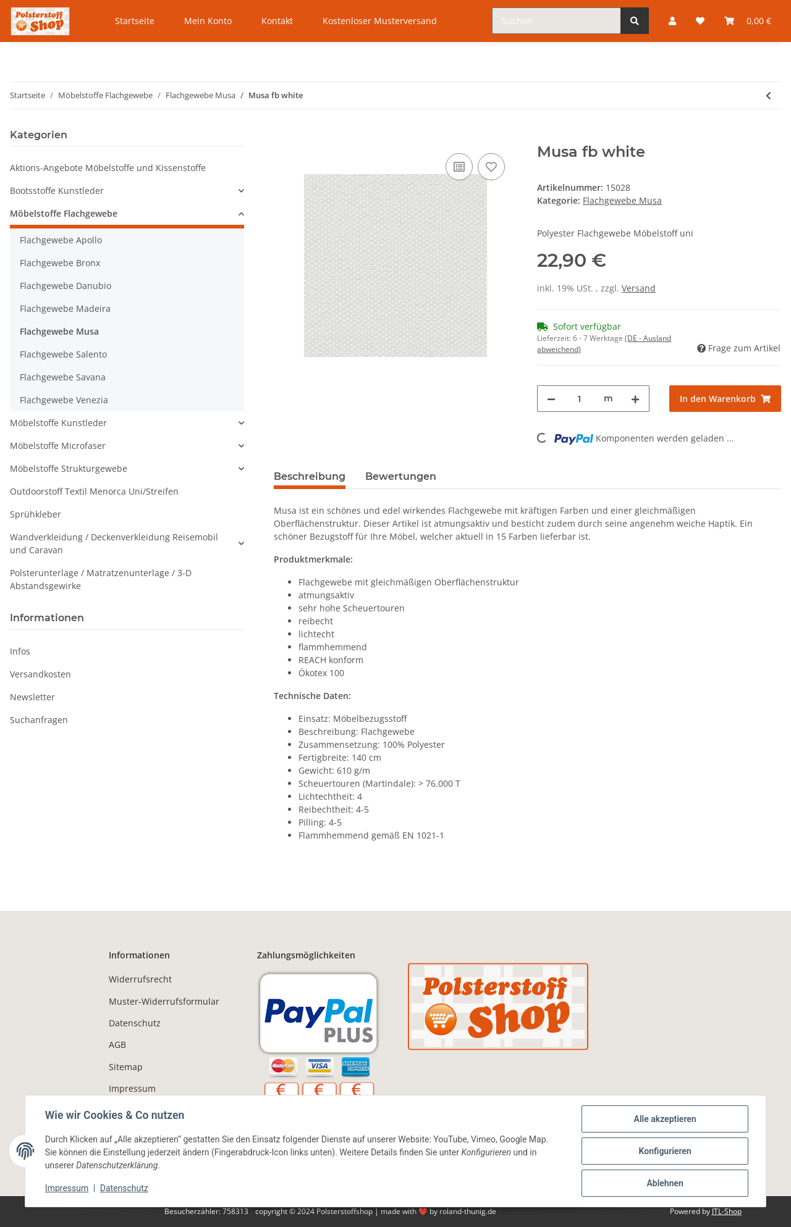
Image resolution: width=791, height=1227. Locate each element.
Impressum (132, 1088)
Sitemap (126, 1067)
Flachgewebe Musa (622, 200)
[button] (127, 190)
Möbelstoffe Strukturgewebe (68, 468)
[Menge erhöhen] (635, 398)
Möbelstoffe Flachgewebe (63, 213)
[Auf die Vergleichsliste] (459, 166)
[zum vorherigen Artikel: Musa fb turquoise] (768, 95)
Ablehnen (664, 1183)
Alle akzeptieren (664, 1119)
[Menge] (579, 398)
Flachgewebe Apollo (61, 240)
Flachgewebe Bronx (60, 263)
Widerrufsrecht (140, 979)
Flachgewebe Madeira (65, 308)
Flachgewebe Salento (63, 354)
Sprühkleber (35, 514)
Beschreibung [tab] (309, 476)
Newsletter (32, 697)
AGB (117, 1044)
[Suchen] (556, 20)
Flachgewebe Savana (63, 377)
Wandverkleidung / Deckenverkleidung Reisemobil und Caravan (114, 543)
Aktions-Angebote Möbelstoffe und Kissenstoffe (108, 168)
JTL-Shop (727, 1211)
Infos (20, 651)
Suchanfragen (39, 720)
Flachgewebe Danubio (65, 285)
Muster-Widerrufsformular (164, 1001)
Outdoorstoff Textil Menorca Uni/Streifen (94, 491)
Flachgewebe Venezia (64, 400)
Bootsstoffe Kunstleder (57, 190)
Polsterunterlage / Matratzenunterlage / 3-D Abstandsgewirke (101, 579)
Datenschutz (135, 1023)
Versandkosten (40, 674)
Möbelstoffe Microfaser (58, 445)
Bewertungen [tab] (400, 476)
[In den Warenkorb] (284, 136)
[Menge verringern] (551, 398)
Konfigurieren (664, 1151)
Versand (639, 288)
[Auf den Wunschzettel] (491, 166)
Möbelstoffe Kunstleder (58, 423)
